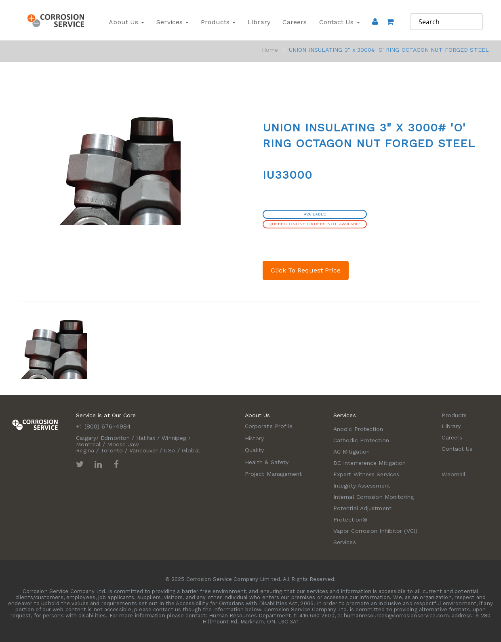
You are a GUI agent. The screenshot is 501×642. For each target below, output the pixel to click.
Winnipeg (174, 438)
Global (191, 450)
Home (270, 49)
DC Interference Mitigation (369, 463)
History (254, 438)
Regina (85, 450)
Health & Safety (267, 462)
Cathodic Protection (361, 440)
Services (172, 22)
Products (218, 22)
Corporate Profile (269, 426)
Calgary (86, 438)
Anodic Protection (358, 429)
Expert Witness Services (366, 474)
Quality (254, 450)
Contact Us (339, 22)
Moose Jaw (123, 444)
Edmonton (115, 438)
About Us (126, 22)
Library (259, 22)
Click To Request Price (306, 270)
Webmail (453, 474)
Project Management (273, 474)
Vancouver (143, 450)
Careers (294, 22)
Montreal (88, 444)
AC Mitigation (351, 451)
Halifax (145, 438)
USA (169, 450)
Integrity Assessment (361, 485)
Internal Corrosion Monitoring (373, 497)
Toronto (112, 450)
